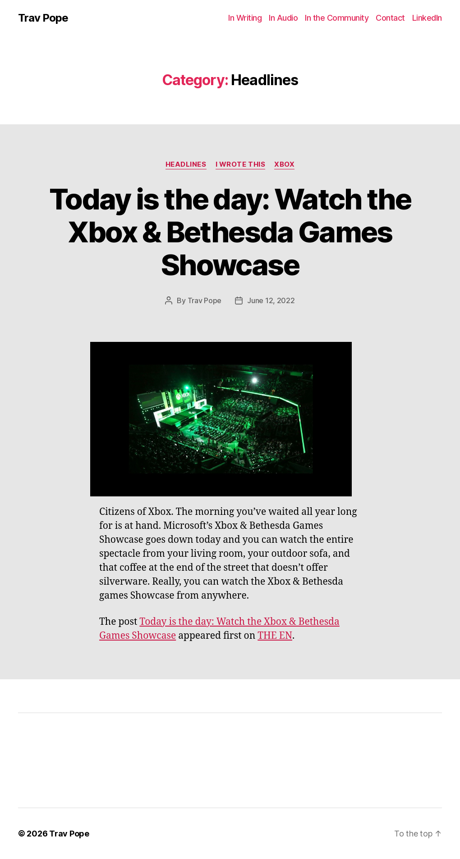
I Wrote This (241, 164)
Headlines (186, 164)
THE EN (275, 636)
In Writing (245, 18)
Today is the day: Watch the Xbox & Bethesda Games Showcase (230, 232)
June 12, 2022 (271, 300)
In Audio (283, 18)
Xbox (284, 164)
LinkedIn (427, 18)
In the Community (336, 18)
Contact (390, 18)
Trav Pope (43, 18)
